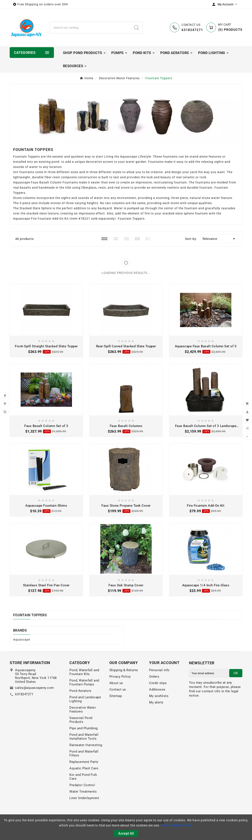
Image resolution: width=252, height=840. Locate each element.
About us (116, 683)
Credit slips (158, 683)
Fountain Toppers (30, 615)
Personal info (159, 670)
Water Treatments (83, 791)
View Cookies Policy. (177, 825)
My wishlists (158, 696)
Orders (154, 677)
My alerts (156, 702)
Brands (20, 630)
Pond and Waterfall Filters (83, 753)
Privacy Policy (120, 677)
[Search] (90, 27)
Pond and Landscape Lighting (85, 699)
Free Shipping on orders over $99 (42, 4)
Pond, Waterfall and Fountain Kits (84, 672)
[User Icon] (225, 4)
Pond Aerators (80, 691)
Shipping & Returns (123, 670)
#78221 (84, 218)
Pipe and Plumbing (83, 728)
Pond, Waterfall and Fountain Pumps (84, 682)
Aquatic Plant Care (83, 768)
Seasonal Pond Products (80, 720)
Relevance (220, 238)
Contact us (117, 689)
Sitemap (115, 696)
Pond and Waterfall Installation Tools (83, 737)
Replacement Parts (83, 762)
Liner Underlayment (84, 798)
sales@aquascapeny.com (34, 688)
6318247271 (24, 694)
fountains (170, 156)
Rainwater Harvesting (85, 745)
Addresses (157, 689)
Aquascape (21, 639)
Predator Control (82, 785)
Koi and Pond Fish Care (83, 777)
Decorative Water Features (82, 709)
